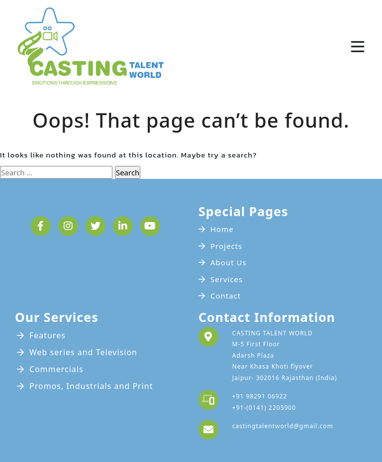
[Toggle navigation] (358, 47)
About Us (228, 262)
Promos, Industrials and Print (91, 386)
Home (222, 229)
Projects (226, 246)
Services (226, 279)
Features (47, 335)
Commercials (56, 369)
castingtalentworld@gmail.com (282, 426)
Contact (225, 296)
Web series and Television (83, 352)
